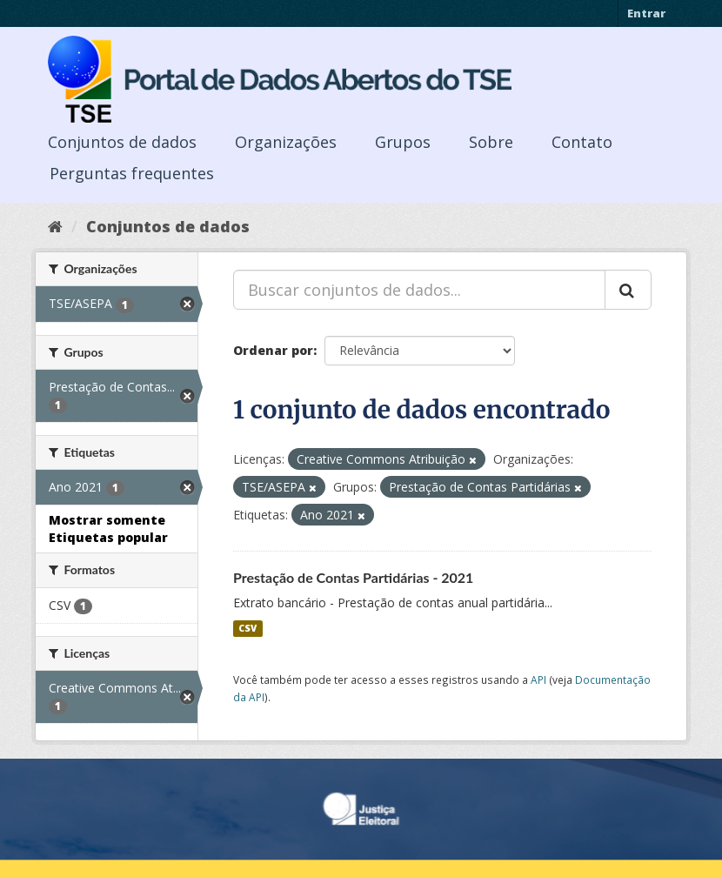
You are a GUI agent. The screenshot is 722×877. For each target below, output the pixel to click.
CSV (247, 628)
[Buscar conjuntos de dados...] (419, 290)
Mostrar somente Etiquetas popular (108, 529)
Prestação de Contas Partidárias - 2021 (353, 577)
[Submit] (628, 290)
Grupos (403, 141)
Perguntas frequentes (132, 173)
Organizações (286, 141)
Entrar (646, 13)
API (538, 679)
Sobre (491, 141)
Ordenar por (273, 350)
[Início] (55, 226)
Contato (582, 141)
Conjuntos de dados (122, 141)
